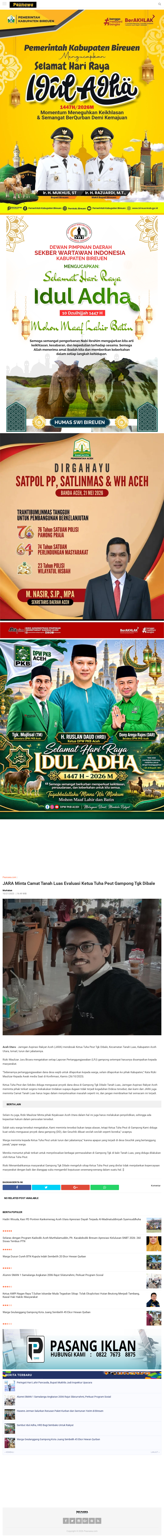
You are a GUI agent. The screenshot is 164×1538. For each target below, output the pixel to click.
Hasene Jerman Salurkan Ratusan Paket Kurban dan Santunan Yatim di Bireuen (60, 1411)
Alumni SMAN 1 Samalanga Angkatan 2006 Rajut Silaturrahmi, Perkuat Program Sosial (53, 1275)
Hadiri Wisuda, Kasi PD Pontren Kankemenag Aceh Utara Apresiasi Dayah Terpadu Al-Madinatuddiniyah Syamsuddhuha (72, 1219)
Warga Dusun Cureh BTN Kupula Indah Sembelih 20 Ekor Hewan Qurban (44, 1256)
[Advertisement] (82, 846)
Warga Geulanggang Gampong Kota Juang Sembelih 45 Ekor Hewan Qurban (46, 1312)
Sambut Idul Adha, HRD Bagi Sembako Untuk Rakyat (45, 1425)
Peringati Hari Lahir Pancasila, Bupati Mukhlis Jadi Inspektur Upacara (54, 1382)
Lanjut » (155, 1452)
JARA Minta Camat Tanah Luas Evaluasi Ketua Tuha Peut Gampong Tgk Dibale (79, 883)
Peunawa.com (9, 877)
